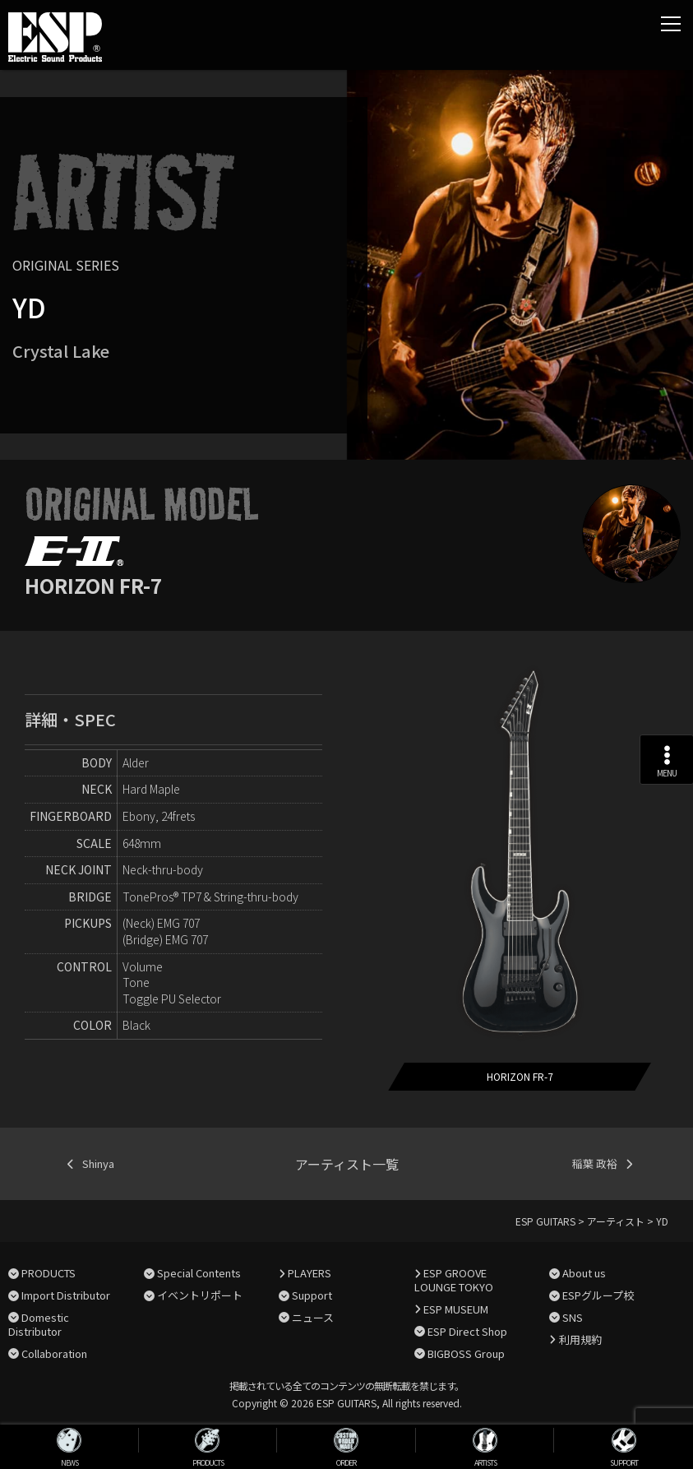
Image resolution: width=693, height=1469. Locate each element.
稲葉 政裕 (594, 1163)
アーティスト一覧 (347, 1164)
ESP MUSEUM (455, 1309)
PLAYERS (309, 1273)
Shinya (98, 1163)
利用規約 (580, 1339)
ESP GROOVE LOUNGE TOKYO (453, 1280)
